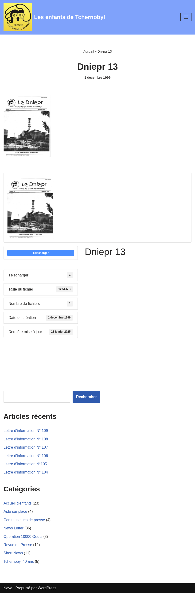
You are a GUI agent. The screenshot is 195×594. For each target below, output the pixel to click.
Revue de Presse (18, 545)
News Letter (13, 529)
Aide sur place (15, 512)
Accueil (88, 51)
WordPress (47, 589)
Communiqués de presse (24, 520)
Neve (8, 589)
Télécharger (41, 253)
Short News (13, 554)
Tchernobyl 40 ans (19, 562)
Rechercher (86, 397)
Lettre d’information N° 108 (26, 439)
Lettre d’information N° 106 (26, 456)
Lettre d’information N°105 (25, 464)
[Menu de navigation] (185, 17)
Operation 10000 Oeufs (23, 537)
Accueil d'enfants (18, 504)
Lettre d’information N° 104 (26, 473)
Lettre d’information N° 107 (26, 448)
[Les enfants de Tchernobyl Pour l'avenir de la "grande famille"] (54, 17)
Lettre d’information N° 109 (26, 431)
